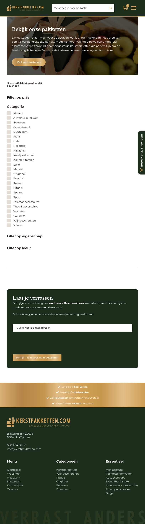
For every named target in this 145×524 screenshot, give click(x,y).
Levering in (74, 386)
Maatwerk (13, 477)
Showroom (14, 481)
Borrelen (62, 485)
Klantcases (14, 469)
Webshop (13, 473)
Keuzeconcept (115, 477)
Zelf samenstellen (29, 62)
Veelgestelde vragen (119, 473)
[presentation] (40, 343)
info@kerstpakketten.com (24, 449)
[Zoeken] (110, 8)
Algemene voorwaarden (122, 485)
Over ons (13, 489)
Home (10, 83)
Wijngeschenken (67, 473)
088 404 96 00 (16, 445)
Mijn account (114, 469)
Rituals (60, 477)
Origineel (62, 481)
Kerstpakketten (66, 469)
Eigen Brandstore (117, 481)
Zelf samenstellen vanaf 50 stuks (74, 397)
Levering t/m (74, 392)
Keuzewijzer (15, 485)
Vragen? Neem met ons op (74, 403)
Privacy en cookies (118, 489)
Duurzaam (63, 489)
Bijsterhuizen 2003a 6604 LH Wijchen (20, 435)
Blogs (109, 493)
